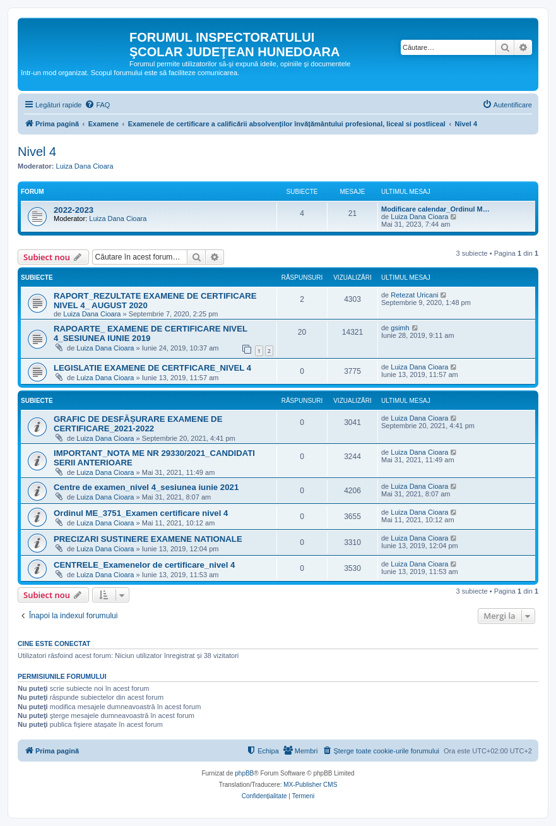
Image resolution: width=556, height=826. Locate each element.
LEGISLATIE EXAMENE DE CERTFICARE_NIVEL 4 (152, 368)
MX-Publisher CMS (310, 784)
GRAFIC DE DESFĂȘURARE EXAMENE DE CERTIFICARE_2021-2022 (138, 423)
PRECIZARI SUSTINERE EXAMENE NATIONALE (148, 539)
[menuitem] (97, 104)
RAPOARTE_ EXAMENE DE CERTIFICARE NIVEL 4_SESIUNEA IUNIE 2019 (150, 333)
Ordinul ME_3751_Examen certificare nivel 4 (141, 513)
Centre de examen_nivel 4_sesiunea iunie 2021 (146, 487)
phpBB (244, 773)
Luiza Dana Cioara (85, 166)
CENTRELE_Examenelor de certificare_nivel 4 (144, 565)
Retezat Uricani (414, 295)
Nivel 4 (37, 152)
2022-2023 (73, 210)
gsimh (400, 328)
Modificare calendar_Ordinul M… (435, 209)
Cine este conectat (54, 643)
